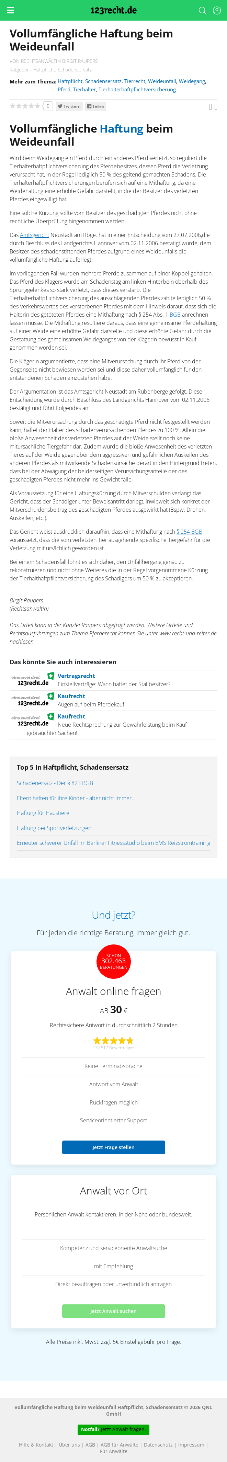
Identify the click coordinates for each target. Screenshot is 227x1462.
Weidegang (192, 81)
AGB (90, 1445)
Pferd (64, 89)
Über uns (69, 1445)
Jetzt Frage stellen (113, 1147)
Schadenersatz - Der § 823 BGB (55, 783)
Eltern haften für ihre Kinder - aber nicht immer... (76, 798)
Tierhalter (84, 89)
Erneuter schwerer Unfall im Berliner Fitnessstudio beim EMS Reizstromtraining (113, 843)
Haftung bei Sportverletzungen (54, 828)
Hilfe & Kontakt (36, 1445)
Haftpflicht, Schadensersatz (90, 81)
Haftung (121, 129)
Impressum (191, 1445)
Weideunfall (162, 81)
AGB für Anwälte (119, 1445)
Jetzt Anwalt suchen (113, 1311)
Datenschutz (158, 1445)
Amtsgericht (34, 235)
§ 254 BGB (189, 532)
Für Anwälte (113, 1451)
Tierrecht (134, 81)
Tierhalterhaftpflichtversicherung (137, 89)
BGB (175, 315)
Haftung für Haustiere (43, 813)
